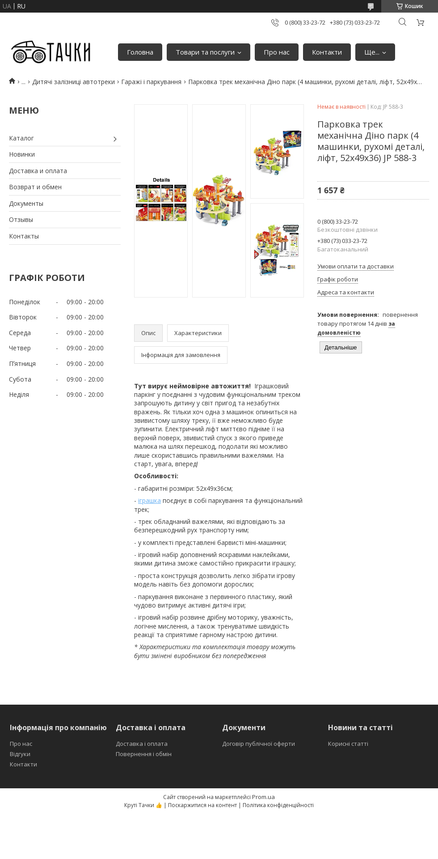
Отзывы (21, 219)
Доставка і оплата (142, 744)
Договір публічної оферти (258, 744)
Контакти (327, 51)
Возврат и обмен (35, 187)
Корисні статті (348, 744)
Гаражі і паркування (151, 81)
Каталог (21, 138)
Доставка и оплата (38, 170)
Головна (140, 51)
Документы (26, 203)
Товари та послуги (205, 51)
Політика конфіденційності (278, 805)
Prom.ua (263, 797)
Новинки (22, 154)
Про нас (277, 51)
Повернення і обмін (144, 754)
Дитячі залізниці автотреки (73, 81)
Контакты (24, 236)
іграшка (149, 500)
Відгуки (20, 754)
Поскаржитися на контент (202, 805)
